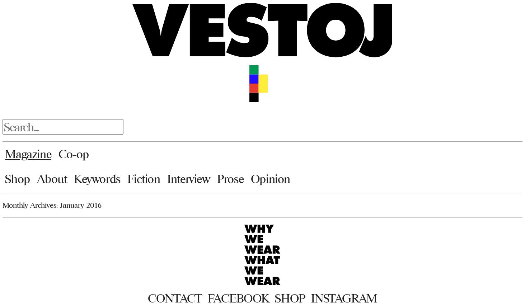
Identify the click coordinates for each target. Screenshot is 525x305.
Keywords (97, 178)
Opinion (270, 178)
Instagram (344, 298)
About (52, 178)
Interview (188, 178)
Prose (230, 178)
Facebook (238, 298)
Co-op (73, 153)
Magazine (28, 153)
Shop (17, 178)
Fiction (143, 178)
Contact (175, 298)
